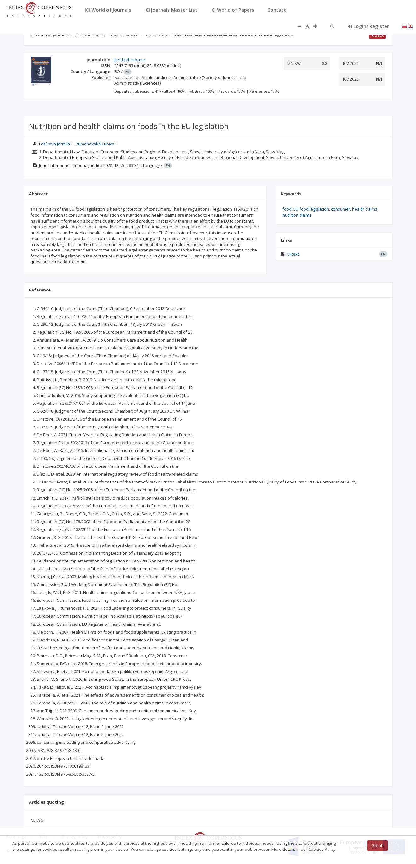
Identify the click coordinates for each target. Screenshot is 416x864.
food (287, 209)
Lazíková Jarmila (54, 144)
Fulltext (292, 254)
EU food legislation (311, 209)
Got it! (377, 846)
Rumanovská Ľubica (95, 144)
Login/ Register (368, 26)
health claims (364, 209)
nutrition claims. (297, 215)
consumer (340, 209)
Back (377, 35)
